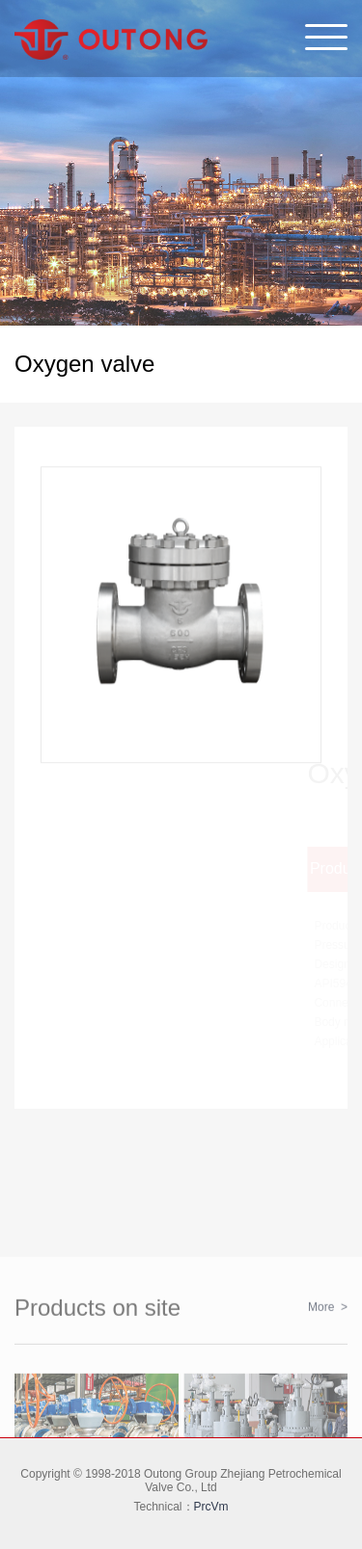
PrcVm (211, 1506)
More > (328, 1350)
